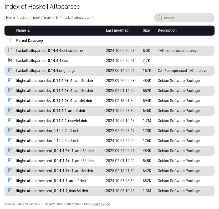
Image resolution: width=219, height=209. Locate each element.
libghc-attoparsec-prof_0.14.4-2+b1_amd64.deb (55, 151)
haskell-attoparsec (76, 18)
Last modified (117, 30)
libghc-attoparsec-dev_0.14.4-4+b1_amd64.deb (54, 91)
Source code (101, 204)
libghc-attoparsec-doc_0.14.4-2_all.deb (47, 131)
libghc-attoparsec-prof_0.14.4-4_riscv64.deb (52, 191)
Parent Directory (29, 40)
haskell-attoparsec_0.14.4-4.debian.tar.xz (49, 50)
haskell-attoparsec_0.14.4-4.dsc (42, 61)
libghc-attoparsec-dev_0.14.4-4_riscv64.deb (51, 121)
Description (167, 30)
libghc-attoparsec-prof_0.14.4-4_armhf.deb (51, 181)
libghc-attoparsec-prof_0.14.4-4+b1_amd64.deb (55, 161)
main (48, 18)
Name (21, 30)
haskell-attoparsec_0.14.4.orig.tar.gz (46, 71)
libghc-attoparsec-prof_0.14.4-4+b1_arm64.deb (54, 171)
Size (146, 30)
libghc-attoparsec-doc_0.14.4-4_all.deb (47, 141)
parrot (23, 18)
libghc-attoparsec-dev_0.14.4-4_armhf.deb (50, 111)
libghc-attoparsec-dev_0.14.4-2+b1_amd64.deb (54, 81)
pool (36, 18)
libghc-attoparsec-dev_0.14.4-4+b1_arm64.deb (54, 101)
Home (10, 18)
